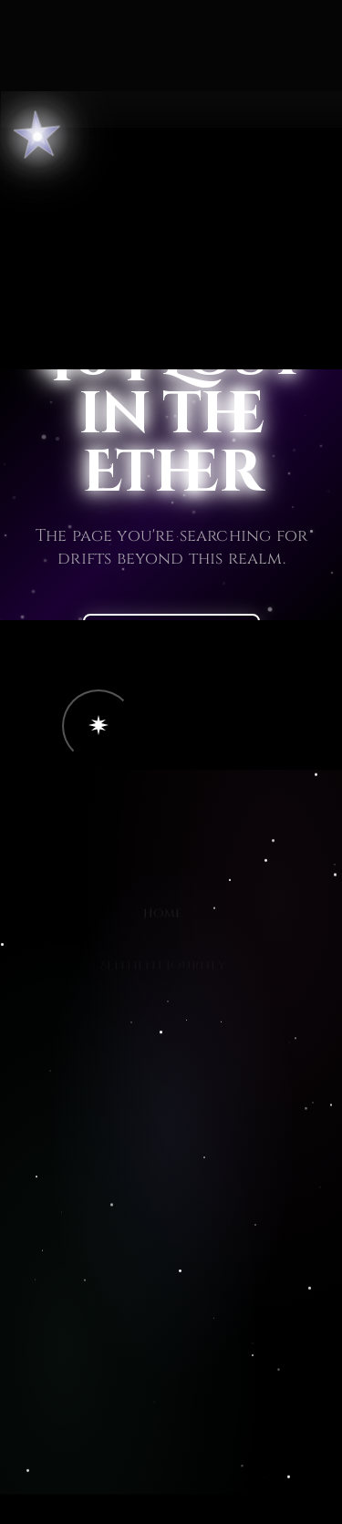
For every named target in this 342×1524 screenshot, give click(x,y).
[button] (98, 725)
